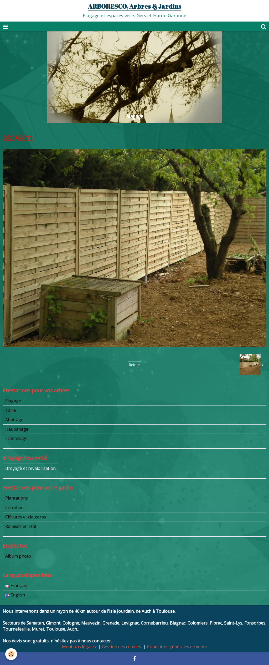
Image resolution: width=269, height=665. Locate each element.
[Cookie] (11, 654)
